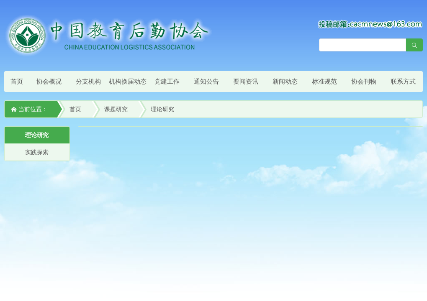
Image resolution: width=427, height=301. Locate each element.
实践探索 (37, 152)
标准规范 (324, 81)
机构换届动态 (128, 81)
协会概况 (49, 81)
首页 (16, 81)
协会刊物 (363, 81)
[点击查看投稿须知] (370, 24)
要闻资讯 (245, 81)
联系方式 (403, 81)
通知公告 (206, 81)
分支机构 (88, 81)
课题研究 (116, 109)
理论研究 (162, 109)
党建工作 (167, 81)
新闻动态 (285, 81)
